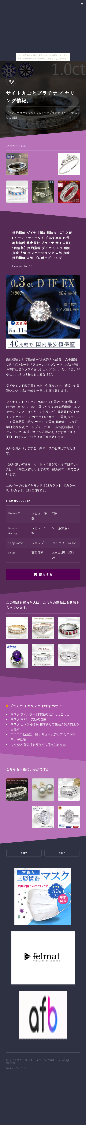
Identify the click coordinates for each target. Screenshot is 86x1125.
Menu (81, 4)
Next (62, 853)
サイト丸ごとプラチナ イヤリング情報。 (33, 1060)
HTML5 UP (20, 1068)
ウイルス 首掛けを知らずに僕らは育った (38, 744)
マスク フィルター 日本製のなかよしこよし (40, 714)
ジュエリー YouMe (64, 543)
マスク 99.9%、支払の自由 (28, 719)
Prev (24, 853)
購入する (45, 574)
